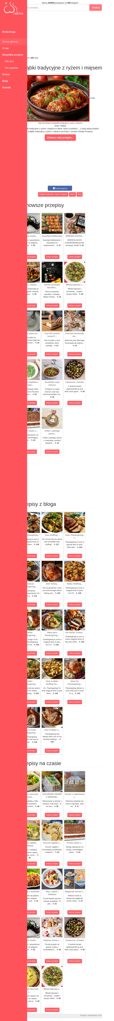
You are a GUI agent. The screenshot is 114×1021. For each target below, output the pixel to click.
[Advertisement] (71, 34)
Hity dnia (8, 61)
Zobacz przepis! (40, 257)
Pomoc (6, 74)
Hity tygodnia (10, 68)
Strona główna (10, 41)
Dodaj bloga (8, 32)
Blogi (5, 81)
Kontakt (6, 87)
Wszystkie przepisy (12, 55)
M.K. (110, 1015)
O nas (5, 48)
